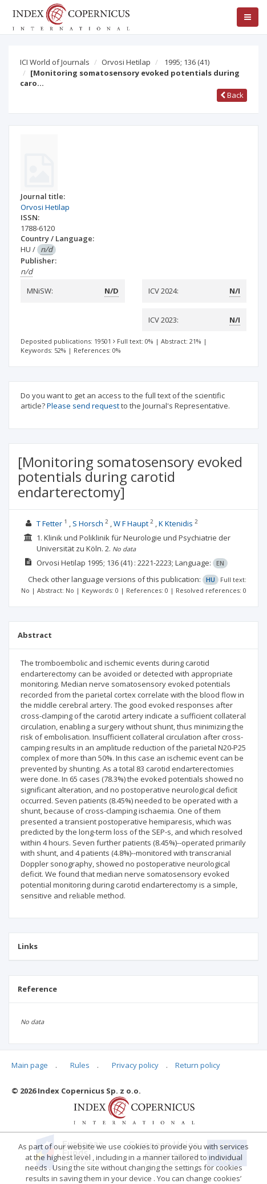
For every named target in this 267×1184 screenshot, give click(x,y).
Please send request (83, 406)
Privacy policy (135, 1065)
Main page (29, 1065)
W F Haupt (131, 523)
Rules (80, 1065)
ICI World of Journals (55, 62)
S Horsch (87, 523)
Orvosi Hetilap (126, 62)
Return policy (197, 1065)
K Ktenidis (176, 523)
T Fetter (49, 523)
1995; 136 (186, 62)
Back (232, 95)
